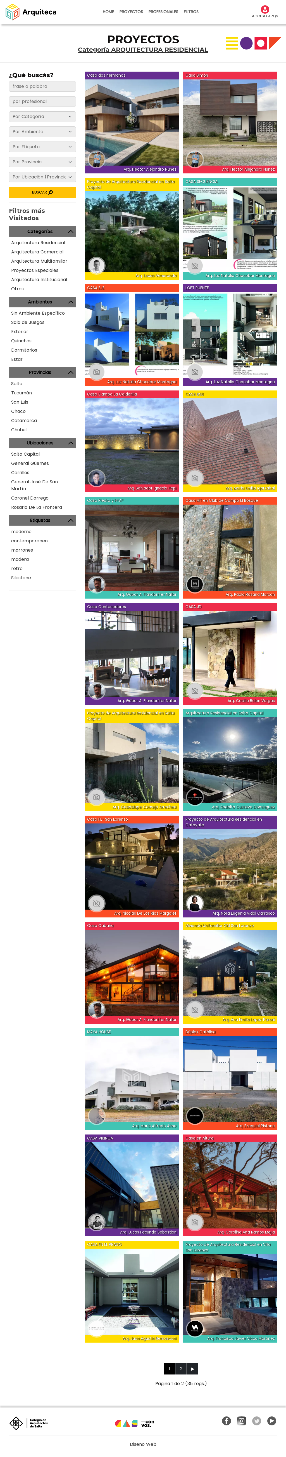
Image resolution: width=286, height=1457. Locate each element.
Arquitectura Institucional (39, 279)
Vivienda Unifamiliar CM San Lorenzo (219, 925)
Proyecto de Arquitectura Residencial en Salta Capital (131, 184)
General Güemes (30, 463)
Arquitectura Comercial (37, 252)
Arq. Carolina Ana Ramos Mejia (246, 1232)
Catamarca (24, 420)
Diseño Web (143, 1444)
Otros (17, 289)
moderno (21, 531)
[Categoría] (42, 116)
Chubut (19, 430)
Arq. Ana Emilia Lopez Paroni (248, 1019)
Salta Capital (25, 454)
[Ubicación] (42, 177)
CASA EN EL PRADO (104, 1244)
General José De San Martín (34, 485)
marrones (22, 550)
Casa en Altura (199, 1138)
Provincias (40, 372)
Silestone (21, 578)
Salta (16, 383)
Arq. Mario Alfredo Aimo (154, 1126)
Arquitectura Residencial (38, 242)
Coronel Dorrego (30, 498)
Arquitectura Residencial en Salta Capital (224, 713)
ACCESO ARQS (265, 11)
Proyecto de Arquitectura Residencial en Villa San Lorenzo (228, 1247)
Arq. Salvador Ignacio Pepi (152, 488)
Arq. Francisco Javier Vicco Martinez (241, 1338)
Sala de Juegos (27, 322)
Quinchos (21, 341)
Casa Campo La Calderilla (112, 394)
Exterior (19, 331)
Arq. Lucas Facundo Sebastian (148, 1232)
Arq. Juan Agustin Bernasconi (149, 1338)
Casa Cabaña (100, 925)
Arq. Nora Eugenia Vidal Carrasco (244, 913)
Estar (17, 359)
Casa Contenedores (106, 606)
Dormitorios (24, 350)
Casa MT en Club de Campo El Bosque (221, 500)
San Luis (19, 402)
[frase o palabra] (42, 86)
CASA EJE (95, 288)
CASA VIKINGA (100, 1138)
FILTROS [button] (191, 12)
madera (20, 559)
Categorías (40, 231)
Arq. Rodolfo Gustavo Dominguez (243, 807)
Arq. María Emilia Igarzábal (250, 488)
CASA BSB (194, 394)
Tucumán (21, 393)
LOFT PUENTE (197, 288)
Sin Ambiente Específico (38, 313)
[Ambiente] (42, 131)
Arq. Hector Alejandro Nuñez (150, 169)
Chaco (18, 411)
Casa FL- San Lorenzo (107, 819)
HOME (108, 12)
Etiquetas (40, 520)
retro (17, 568)
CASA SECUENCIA (201, 181)
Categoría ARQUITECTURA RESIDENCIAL (143, 49)
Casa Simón (196, 75)
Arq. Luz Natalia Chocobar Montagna (240, 275)
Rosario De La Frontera (36, 507)
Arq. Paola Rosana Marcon (250, 594)
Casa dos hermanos (106, 75)
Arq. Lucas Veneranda (156, 275)
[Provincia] (42, 162)
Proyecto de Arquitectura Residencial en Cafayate (223, 822)
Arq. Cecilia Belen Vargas (251, 700)
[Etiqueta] (42, 147)
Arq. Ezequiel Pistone (255, 1126)
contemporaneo (29, 541)
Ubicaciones (40, 443)
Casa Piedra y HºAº (105, 500)
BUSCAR (42, 192)
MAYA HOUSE (99, 1032)
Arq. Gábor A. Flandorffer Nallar (147, 594)
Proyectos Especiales (34, 270)
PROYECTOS (131, 12)
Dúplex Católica (200, 1032)
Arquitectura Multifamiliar (39, 261)
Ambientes (40, 302)
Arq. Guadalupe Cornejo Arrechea (145, 807)
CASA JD (193, 606)
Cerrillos (20, 472)
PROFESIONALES (163, 12)
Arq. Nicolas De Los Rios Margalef (145, 913)
